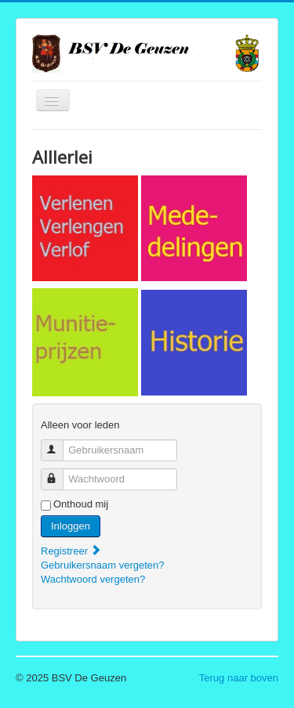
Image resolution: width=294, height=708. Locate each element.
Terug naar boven (238, 678)
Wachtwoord (59, 472)
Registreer (71, 551)
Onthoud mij (80, 504)
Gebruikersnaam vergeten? (103, 565)
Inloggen (70, 526)
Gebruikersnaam (59, 443)
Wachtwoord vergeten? (93, 579)
